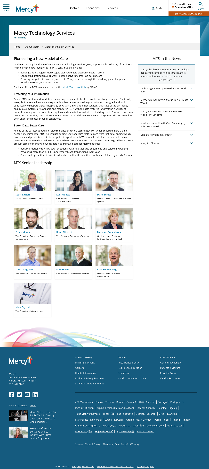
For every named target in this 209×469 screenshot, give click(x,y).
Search (200, 5)
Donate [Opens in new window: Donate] (122, 357)
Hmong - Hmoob (181, 419)
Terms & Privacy (93, 444)
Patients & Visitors (170, 367)
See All (33, 405)
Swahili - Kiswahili (114, 419)
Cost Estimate (167, 357)
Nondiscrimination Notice (132, 378)
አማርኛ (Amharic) (84, 402)
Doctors (74, 8)
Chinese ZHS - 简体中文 (87, 425)
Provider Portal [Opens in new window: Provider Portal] (168, 373)
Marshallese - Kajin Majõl (88, 419)
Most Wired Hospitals (74, 87)
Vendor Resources (170, 378)
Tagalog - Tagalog (167, 407)
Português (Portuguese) (171, 402)
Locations (93, 8)
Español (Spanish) (146, 407)
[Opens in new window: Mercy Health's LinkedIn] (35, 394)
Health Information (85, 373)
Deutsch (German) (126, 402)
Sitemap (79, 444)
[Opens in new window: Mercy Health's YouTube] (27, 394)
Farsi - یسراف (110, 425)
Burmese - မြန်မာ (83, 431)
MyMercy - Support (145, 466)
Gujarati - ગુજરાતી (104, 431)
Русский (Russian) (84, 407)
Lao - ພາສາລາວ (125, 413)
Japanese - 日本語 (125, 431)
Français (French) (105, 402)
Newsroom (123, 373)
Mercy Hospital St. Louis (83, 466)
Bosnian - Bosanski (146, 413)
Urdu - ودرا (125, 425)
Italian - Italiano (145, 431)
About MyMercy (83, 357)
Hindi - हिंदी (108, 413)
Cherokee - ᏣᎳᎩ (155, 425)
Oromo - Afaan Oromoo (139, 419)
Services (112, 8)
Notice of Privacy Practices (89, 378)
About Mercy (32, 46)
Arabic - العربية (174, 425)
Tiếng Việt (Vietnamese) (87, 413)
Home (17, 46)
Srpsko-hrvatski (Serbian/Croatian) (115, 407)
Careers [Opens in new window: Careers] (79, 367)
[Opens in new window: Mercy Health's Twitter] (19, 394)
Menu (6, 8)
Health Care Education (130, 367)
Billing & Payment (85, 362)
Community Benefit (170, 362)
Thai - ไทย (138, 425)
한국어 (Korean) (147, 402)
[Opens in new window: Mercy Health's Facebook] (11, 394)
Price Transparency (128, 362)
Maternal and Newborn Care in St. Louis (115, 466)
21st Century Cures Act (113, 444)
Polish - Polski (161, 419)
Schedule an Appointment (89, 383)
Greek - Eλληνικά (168, 413)
